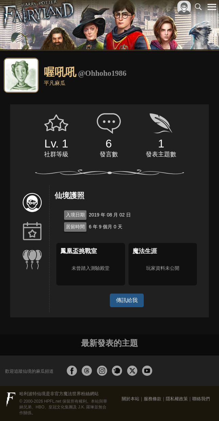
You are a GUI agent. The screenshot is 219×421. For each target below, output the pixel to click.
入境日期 (75, 214)
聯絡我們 (201, 398)
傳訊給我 (127, 300)
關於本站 (130, 398)
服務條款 (152, 398)
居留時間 (75, 226)
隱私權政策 (177, 398)
